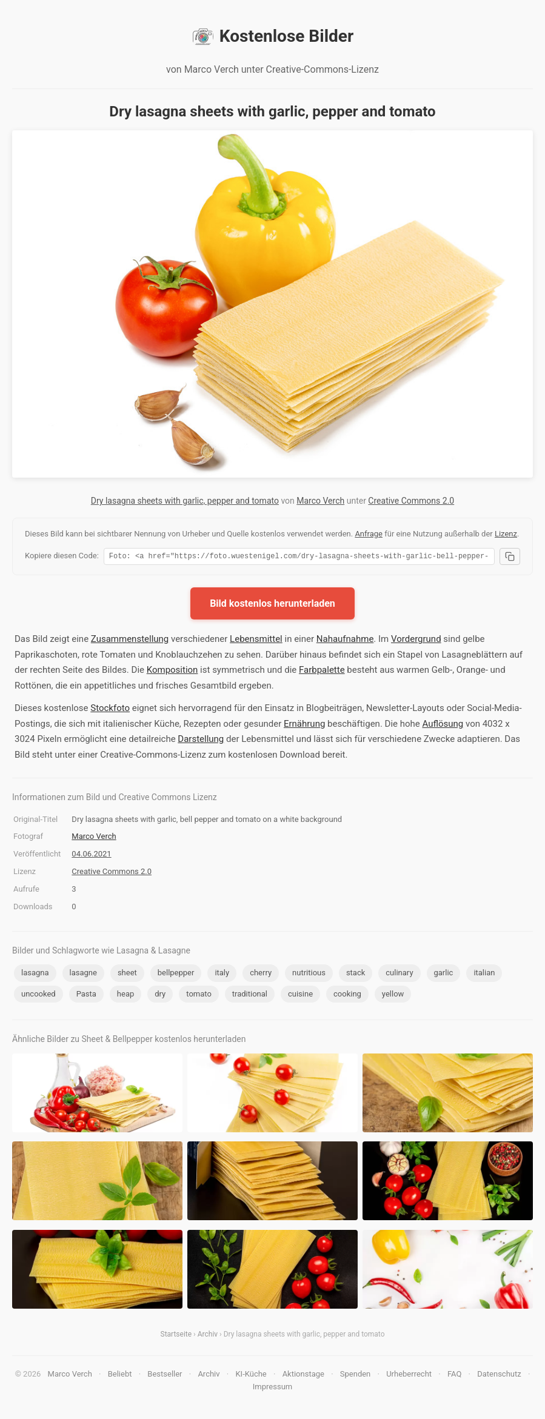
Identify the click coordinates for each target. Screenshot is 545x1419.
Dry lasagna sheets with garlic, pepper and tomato (185, 501)
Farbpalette (322, 671)
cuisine (300, 995)
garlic (443, 974)
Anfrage (369, 533)
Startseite (176, 1336)
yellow (393, 995)
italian (484, 974)
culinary (399, 974)
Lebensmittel (256, 640)
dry (160, 995)
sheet (127, 974)
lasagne (83, 974)
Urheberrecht (409, 1375)
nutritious (309, 974)
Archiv (208, 1336)
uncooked (38, 995)
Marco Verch (320, 501)
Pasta (86, 995)
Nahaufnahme (345, 640)
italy (222, 974)
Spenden (355, 1375)
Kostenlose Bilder (272, 36)
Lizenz (506, 533)
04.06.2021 (91, 855)
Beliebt (120, 1375)
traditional (249, 995)
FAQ (454, 1375)
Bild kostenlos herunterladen (272, 605)
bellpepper (176, 974)
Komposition (172, 671)
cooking (347, 995)
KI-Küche (250, 1375)
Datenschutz (499, 1375)
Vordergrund (416, 640)
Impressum (272, 1388)
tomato (199, 995)
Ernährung (304, 725)
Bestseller (164, 1375)
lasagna (35, 974)
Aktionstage (303, 1375)
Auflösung (442, 725)
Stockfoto (110, 709)
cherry (261, 974)
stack (355, 974)
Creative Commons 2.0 (411, 501)
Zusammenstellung (130, 640)
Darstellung (201, 740)
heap (125, 995)
